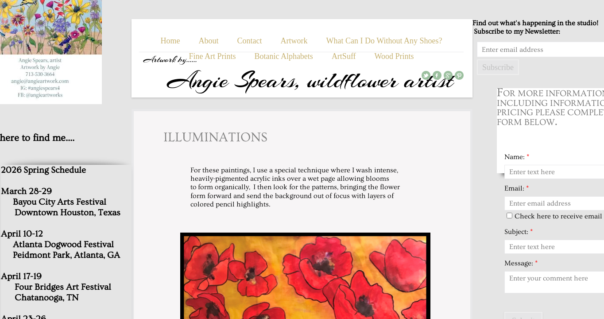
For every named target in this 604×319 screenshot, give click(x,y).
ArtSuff (344, 56)
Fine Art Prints (212, 56)
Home (170, 40)
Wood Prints (394, 56)
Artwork (294, 40)
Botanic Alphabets (283, 56)
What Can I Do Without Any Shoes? (384, 40)
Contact (249, 40)
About (209, 40)
